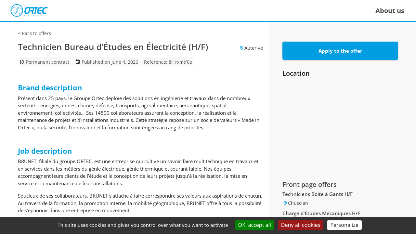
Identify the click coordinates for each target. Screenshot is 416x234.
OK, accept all (254, 224)
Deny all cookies (300, 224)
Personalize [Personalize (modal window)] (344, 224)
